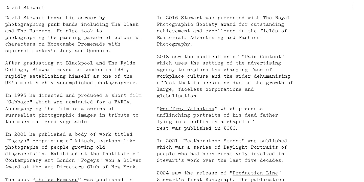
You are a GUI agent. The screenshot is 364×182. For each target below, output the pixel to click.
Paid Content (263, 56)
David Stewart (24, 7)
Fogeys (17, 140)
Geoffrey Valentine (187, 108)
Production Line (255, 172)
